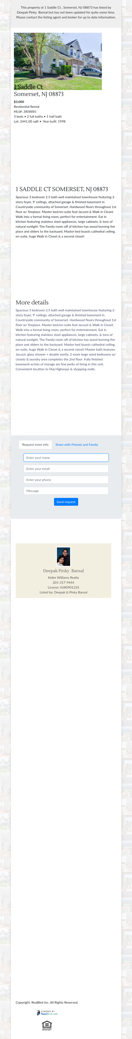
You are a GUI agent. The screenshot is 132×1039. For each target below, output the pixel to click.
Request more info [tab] (35, 444)
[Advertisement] (66, 152)
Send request (66, 502)
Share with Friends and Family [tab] (76, 444)
